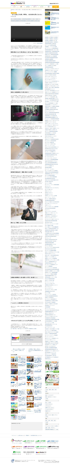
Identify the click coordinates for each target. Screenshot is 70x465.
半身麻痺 (47, 109)
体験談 (53, 264)
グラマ (47, 203)
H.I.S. (48, 95)
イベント (54, 103)
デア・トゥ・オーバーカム (50, 145)
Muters (54, 134)
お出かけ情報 (48, 278)
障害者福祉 (53, 278)
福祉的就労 (53, 200)
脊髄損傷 (51, 57)
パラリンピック (52, 79)
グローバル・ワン (55, 212)
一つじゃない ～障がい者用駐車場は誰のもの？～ (22, 405)
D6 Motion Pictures (49, 222)
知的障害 (53, 139)
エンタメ (41, 6)
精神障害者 (47, 62)
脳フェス (54, 256)
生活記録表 (47, 325)
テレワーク (47, 131)
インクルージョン (49, 330)
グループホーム (54, 161)
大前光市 (51, 234)
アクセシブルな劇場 (49, 250)
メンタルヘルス (48, 264)
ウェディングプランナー (50, 336)
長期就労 (55, 333)
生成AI (47, 305)
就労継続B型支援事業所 (50, 154)
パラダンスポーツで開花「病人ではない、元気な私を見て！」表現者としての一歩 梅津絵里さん (22, 372)
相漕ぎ (47, 350)
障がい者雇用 (55, 230)
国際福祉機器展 (48, 117)
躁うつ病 (51, 51)
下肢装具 (50, 109)
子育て (51, 252)
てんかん (51, 56)
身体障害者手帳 (54, 118)
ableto (51, 325)
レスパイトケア (48, 283)
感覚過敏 (53, 175)
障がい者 (51, 43)
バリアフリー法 (54, 324)
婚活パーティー (48, 212)
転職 (51, 62)
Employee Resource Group (52, 148)
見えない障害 (51, 300)
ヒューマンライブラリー (50, 71)
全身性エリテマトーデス (52, 352)
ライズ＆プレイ (48, 299)
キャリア (56, 264)
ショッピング (50, 395)
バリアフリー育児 (56, 252)
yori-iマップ (48, 280)
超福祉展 (51, 67)
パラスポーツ (48, 90)
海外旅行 (53, 93)
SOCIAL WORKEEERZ (50, 239)
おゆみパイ (52, 95)
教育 (58, 269)
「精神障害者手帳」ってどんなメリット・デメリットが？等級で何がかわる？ (55, 23)
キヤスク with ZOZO (49, 245)
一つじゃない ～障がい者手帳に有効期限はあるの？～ (22, 384)
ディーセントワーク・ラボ (50, 327)
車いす (53, 49)
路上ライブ (47, 313)
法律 (49, 420)
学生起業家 (53, 255)
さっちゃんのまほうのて (52, 346)
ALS (51, 310)
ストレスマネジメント (49, 288)
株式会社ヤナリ (54, 261)
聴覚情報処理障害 (49, 164)
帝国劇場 (54, 250)
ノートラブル (48, 170)
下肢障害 (53, 73)
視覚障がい (47, 38)
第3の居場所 (54, 330)
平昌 (51, 90)
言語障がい (56, 38)
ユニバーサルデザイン (54, 104)
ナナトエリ (47, 165)
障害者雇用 (47, 67)
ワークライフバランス (49, 267)
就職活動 (57, 62)
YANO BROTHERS (49, 236)
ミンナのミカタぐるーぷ (50, 156)
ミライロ (47, 126)
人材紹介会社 (54, 115)
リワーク (47, 266)
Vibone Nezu (48, 150)
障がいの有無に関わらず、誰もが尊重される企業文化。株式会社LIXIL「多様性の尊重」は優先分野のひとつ (38, 360)
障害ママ (55, 299)
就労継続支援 (48, 200)
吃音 (52, 299)
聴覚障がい (52, 38)
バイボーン (57, 153)
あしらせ (50, 189)
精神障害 (51, 59)
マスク (47, 125)
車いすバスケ (56, 125)
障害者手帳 (47, 43)
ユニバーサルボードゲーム (50, 206)
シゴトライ (56, 98)
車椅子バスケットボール (50, 407)
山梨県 (51, 230)
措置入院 (52, 142)
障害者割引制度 (54, 220)
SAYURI (55, 239)
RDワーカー (54, 314)
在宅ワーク (47, 333)
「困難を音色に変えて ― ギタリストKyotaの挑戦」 (22, 411)
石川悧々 (47, 181)
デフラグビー (48, 142)
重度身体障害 (56, 172)
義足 (46, 120)
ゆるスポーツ (51, 125)
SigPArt (57, 255)
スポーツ (35, 6)
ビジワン (47, 189)
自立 (46, 87)
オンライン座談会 (49, 183)
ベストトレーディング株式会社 (51, 294)
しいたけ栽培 (54, 289)
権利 (50, 355)
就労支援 (55, 267)
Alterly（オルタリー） (49, 192)
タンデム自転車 (48, 103)
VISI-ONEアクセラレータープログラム (52, 187)
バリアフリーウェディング (50, 335)
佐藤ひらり (47, 234)
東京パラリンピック (49, 92)
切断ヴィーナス (56, 128)
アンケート (57, 92)
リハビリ (54, 275)
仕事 (21, 6)
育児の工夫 (47, 253)
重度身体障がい (48, 173)
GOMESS (54, 236)
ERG (46, 148)
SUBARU (57, 139)
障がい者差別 (52, 153)
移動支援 (51, 333)
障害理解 (55, 272)
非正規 (55, 241)
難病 (54, 106)
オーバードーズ (48, 96)
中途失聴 (51, 172)
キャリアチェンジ (49, 286)
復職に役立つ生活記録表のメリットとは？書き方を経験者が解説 (38, 398)
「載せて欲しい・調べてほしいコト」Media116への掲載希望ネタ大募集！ (24, 328)
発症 (53, 112)
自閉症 (51, 114)
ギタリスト (52, 313)
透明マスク (54, 151)
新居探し (47, 98)
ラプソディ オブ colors (49, 137)
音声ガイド (47, 303)
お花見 (53, 96)
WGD (54, 178)
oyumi (55, 95)
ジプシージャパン (52, 305)
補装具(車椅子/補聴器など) (50, 429)
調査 (54, 92)
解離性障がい (48, 107)
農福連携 (47, 291)
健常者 (54, 60)
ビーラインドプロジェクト (53, 203)
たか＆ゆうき (48, 310)
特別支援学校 (54, 140)
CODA (47, 269)
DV (46, 346)
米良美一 (51, 241)
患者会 (58, 112)
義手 (58, 118)
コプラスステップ (49, 289)
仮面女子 (47, 129)
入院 (56, 106)
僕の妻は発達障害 (49, 167)
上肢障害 (57, 73)
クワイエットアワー (55, 173)
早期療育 (50, 134)
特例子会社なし (48, 358)
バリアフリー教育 (51, 272)
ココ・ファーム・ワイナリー (50, 197)
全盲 (48, 56)
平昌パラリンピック (53, 82)
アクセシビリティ (49, 219)
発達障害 (56, 54)
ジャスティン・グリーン (50, 184)
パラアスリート (50, 120)
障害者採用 (13, 20)
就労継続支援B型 (48, 244)
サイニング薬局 (48, 261)
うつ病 (56, 40)
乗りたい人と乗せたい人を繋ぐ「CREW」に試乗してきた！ (19, 350)
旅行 (50, 93)
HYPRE (55, 154)
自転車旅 (52, 349)
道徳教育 (51, 347)
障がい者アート (48, 255)
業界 (46, 420)
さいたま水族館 (48, 175)
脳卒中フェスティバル (49, 258)
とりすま (53, 283)
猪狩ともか (51, 129)
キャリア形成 (48, 292)
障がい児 (55, 129)
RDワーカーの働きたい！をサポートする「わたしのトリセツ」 (37, 411)
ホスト (54, 84)
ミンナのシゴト (48, 159)
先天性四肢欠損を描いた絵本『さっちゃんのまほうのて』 (22, 378)
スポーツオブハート (55, 68)
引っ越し (56, 96)
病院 (58, 106)
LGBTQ (56, 109)
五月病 (47, 101)
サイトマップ (14, 435)
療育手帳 (47, 115)
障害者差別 (47, 153)
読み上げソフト (48, 139)
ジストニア (55, 311)
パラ (48, 82)
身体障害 (54, 45)
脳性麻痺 (56, 206)
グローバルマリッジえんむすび (51, 211)
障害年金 (50, 178)
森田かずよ (52, 303)
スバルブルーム (48, 140)
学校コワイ (47, 297)
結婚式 (56, 335)
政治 (54, 420)
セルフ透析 (47, 225)
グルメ (50, 115)
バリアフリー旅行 (52, 350)
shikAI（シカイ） (49, 195)
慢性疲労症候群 (48, 314)
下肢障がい (52, 37)
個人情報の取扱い (35, 435)
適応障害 (51, 131)
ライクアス (53, 170)
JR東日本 (49, 220)
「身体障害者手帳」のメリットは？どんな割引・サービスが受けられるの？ (55, 18)
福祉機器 (53, 117)
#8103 (47, 344)
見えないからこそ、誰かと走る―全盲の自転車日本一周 (38, 365)
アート (50, 76)
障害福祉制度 (48, 349)
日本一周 (56, 349)
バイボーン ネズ (48, 151)
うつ (50, 54)
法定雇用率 (47, 57)
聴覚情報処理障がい (54, 162)
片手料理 (56, 300)
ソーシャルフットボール (53, 101)
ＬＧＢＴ (56, 70)
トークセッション (49, 68)
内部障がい (47, 40)
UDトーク (47, 123)
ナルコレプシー (48, 186)
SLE (46, 352)
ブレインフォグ (48, 316)
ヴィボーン (51, 84)
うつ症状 (56, 49)
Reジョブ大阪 (48, 228)
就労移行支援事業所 (30, 20)
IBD (46, 114)
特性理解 (57, 319)
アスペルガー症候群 (49, 45)
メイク (51, 106)
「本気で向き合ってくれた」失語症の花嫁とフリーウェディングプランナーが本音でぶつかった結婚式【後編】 (22, 360)
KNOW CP (51, 181)
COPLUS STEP (52, 291)
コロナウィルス (56, 120)
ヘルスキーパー (48, 118)
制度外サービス (48, 341)
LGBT (57, 84)
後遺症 (47, 275)
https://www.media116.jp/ (29, 339)
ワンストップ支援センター (53, 344)
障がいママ (47, 252)
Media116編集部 (40, 43)
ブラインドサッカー (49, 81)
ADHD (55, 43)
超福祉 (50, 73)
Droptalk (56, 303)
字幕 (46, 82)
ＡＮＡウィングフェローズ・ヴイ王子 (52, 223)
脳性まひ (47, 54)
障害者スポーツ (48, 70)
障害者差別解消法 (23, 20)
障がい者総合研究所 (55, 87)
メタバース (47, 209)
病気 (55, 112)
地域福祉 (52, 242)
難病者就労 (47, 230)
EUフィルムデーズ (55, 219)
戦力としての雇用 (55, 341)
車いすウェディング (49, 338)
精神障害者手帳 (56, 51)
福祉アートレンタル (49, 256)
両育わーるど (56, 228)
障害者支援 (47, 277)
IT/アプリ (52, 427)
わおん (47, 162)
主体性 (50, 208)
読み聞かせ (47, 347)
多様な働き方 (48, 231)
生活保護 (47, 178)
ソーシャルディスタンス (54, 123)
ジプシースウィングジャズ (50, 308)
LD (52, 297)
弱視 (46, 56)
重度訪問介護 (48, 242)
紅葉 (55, 65)
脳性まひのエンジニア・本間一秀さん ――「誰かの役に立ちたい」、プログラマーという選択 (22, 393)
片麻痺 (55, 107)
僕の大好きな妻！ (55, 164)
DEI (46, 272)
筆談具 (56, 170)
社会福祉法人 (54, 198)
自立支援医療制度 (54, 176)
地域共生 (50, 269)
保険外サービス (55, 338)
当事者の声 (56, 357)
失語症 (52, 228)
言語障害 (47, 300)
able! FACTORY (48, 161)
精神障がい (52, 40)
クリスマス (47, 79)
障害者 (54, 48)
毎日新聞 (47, 73)
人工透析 (51, 225)
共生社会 (47, 208)
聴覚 (54, 54)
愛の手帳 (54, 114)
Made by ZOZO (56, 247)
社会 (49, 6)
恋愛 (48, 104)
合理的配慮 (57, 233)
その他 (55, 6)
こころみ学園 (54, 195)
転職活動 (53, 62)
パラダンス (57, 350)
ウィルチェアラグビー (49, 409)
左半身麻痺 (47, 357)
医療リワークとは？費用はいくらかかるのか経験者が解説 (38, 405)
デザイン (47, 76)
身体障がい (47, 37)
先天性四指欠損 (48, 214)
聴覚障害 (55, 56)
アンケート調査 (48, 198)
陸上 (46, 402)
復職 (49, 275)
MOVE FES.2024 (56, 310)
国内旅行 (57, 93)
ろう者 (56, 117)
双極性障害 (18, 20)
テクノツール (53, 339)
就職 (50, 389)
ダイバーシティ (52, 253)
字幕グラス (57, 81)
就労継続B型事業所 (55, 159)
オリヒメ (54, 126)
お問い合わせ (20, 435)
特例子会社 (47, 106)
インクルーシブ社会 (53, 277)
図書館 (56, 71)
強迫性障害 (56, 131)
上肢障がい (56, 37)
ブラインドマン (48, 217)
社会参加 (47, 355)
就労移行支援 (37, 20)
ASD (51, 297)
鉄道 (46, 220)
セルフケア (52, 357)
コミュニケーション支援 (50, 322)
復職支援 (55, 258)
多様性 (53, 269)
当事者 (52, 107)
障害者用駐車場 (48, 324)
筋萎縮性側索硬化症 (49, 311)
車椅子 (57, 48)
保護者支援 (53, 319)
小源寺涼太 (47, 241)
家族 (56, 269)
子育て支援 (52, 280)
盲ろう (52, 128)
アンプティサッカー (49, 48)
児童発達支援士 (48, 319)
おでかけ (28, 6)
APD (49, 162)
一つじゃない (48, 176)
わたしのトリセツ (55, 316)
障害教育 (53, 208)
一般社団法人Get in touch (50, 233)
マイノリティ (54, 214)
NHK (48, 114)
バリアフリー (54, 76)
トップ (14, 6)
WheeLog (47, 93)
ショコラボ (54, 244)
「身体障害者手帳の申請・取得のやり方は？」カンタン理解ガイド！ (55, 14)
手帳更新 (55, 347)
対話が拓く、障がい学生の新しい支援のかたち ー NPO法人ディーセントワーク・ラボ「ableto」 (22, 399)
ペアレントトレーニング (50, 281)
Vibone (47, 84)
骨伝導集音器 (53, 150)
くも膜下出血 (54, 355)
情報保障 (53, 302)
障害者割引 (47, 59)
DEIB (52, 275)
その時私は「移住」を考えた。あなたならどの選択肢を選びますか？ (35, 350)
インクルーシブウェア (49, 247)
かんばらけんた (56, 234)
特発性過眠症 (57, 184)
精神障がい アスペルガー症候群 (51, 46)
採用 (46, 391)
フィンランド (54, 217)
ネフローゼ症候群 (49, 112)
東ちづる (52, 231)
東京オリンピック (56, 90)
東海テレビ (52, 165)
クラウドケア (48, 339)
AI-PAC (47, 134)
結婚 (46, 104)
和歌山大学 (47, 172)
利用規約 (27, 435)
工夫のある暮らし (49, 302)
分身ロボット (48, 128)
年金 (54, 81)
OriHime (50, 126)
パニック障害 (48, 65)
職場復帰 (50, 266)
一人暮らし (50, 87)
